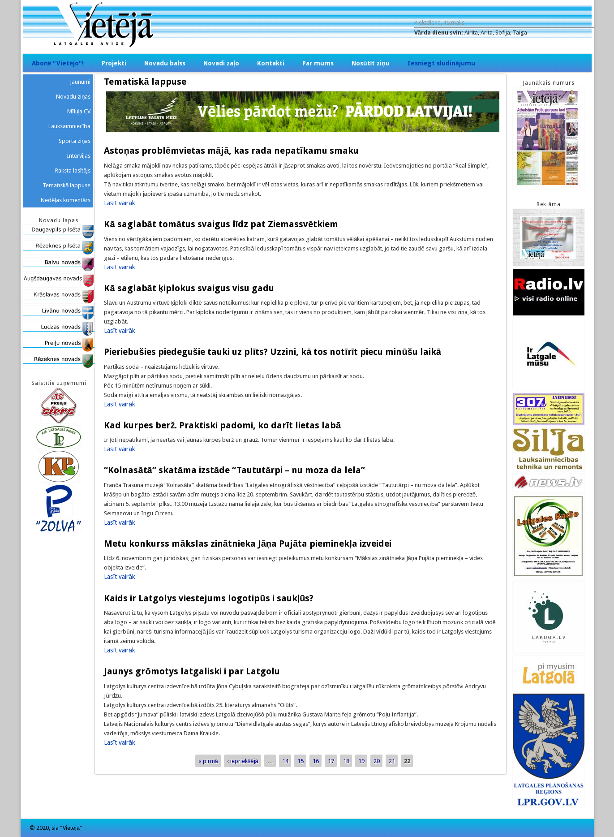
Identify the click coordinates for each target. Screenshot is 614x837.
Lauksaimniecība (69, 126)
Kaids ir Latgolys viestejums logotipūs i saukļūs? (208, 598)
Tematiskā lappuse (66, 185)
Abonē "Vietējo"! (58, 63)
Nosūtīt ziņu (371, 63)
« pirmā (208, 761)
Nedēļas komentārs (65, 200)
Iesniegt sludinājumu (441, 63)
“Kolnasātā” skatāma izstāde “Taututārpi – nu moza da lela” (234, 470)
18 (346, 761)
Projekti (114, 63)
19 (361, 761)
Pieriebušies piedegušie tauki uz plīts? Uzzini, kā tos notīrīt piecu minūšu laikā (272, 351)
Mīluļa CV (79, 111)
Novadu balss (164, 63)
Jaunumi (80, 81)
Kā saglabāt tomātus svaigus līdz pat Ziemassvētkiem (221, 224)
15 (300, 761)
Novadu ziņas (73, 96)
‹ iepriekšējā (242, 761)
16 (316, 761)
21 (392, 761)
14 (285, 761)
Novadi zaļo (221, 63)
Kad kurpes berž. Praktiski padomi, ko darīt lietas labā (222, 425)
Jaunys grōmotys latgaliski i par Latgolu (191, 671)
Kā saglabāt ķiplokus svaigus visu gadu (189, 288)
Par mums (318, 63)
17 (331, 761)
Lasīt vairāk (119, 203)
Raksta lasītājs (73, 170)
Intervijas (78, 155)
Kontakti (270, 63)
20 (377, 761)
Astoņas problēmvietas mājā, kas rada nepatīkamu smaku (231, 150)
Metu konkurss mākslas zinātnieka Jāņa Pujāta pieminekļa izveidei (247, 543)
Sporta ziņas (74, 141)
